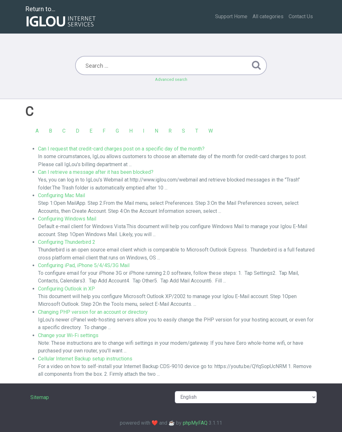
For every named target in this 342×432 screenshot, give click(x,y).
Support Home (231, 16)
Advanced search (171, 79)
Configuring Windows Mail (67, 219)
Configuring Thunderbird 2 (66, 242)
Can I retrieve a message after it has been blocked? (95, 172)
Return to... (61, 17)
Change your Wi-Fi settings (68, 335)
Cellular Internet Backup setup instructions (85, 359)
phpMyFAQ (195, 423)
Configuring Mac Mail (61, 195)
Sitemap (39, 397)
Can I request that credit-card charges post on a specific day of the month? (121, 149)
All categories (268, 16)
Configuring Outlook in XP (66, 289)
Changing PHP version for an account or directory (93, 312)
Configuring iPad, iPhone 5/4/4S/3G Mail (83, 265)
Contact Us (301, 16)
